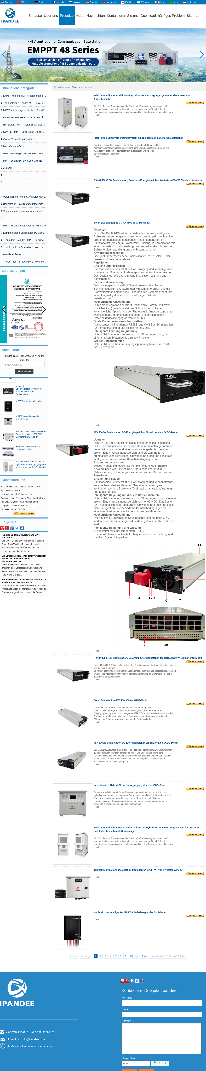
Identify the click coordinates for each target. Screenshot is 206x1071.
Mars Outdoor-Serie (13, 146)
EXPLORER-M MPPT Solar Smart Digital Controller (24, 117)
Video (80, 16)
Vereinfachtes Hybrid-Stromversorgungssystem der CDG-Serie (129, 785)
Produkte (67, 16)
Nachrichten (96, 16)
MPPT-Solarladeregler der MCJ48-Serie (24, 225)
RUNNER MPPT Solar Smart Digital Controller (24, 131)
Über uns (51, 16)
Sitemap (193, 16)
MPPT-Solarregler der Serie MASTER (23, 160)
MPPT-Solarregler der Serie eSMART (23, 153)
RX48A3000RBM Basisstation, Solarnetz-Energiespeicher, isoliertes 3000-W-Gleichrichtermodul (148, 658)
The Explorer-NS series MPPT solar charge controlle (24, 103)
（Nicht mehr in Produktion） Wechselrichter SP (24, 247)
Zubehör (7, 168)
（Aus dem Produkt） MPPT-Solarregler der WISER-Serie (24, 240)
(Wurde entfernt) (12, 254)
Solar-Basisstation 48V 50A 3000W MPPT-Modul (121, 700)
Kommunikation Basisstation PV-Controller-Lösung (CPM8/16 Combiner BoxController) (24, 232)
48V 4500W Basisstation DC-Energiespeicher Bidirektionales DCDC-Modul (136, 432)
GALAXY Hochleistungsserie (18, 139)
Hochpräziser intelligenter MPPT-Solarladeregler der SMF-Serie (130, 912)
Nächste (134, 956)
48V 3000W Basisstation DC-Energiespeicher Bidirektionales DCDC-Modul (136, 742)
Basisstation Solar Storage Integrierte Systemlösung (24, 204)
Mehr (97, 115)
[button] (99, 78)
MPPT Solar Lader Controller (29, 403)
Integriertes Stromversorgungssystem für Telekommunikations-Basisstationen (139, 137)
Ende (144, 956)
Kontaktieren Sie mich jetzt (24, 513)
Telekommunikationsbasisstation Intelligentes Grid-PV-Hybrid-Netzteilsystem (24, 211)
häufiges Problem (171, 16)
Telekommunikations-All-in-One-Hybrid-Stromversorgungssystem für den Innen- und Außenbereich (31, 466)
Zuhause (35, 16)
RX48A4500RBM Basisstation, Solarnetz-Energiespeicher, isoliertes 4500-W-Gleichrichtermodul (148, 180)
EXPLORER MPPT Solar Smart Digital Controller (24, 124)
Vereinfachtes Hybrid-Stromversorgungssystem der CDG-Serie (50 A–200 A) (24, 196)
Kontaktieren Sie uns (123, 16)
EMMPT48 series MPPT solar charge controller (24, 95)
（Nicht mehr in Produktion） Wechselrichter (24, 261)
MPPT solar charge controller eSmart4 (23, 110)
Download (148, 16)
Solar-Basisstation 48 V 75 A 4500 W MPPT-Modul (122, 222)
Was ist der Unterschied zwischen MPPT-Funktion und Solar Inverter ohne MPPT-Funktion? (22, 537)
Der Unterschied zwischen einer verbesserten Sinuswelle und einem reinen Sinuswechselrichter (24, 560)
